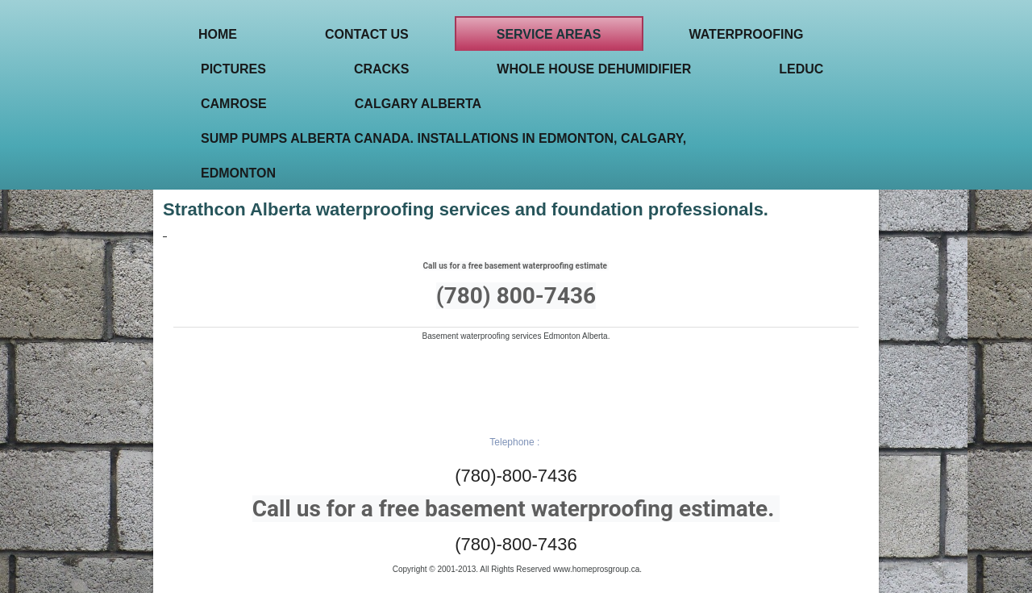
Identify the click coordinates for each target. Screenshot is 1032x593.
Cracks (381, 69)
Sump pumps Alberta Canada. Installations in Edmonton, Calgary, (443, 138)
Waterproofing (746, 34)
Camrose (234, 104)
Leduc (801, 69)
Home (217, 34)
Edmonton (238, 173)
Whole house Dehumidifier (594, 69)
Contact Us (367, 34)
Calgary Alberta (418, 104)
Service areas (549, 34)
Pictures (233, 69)
